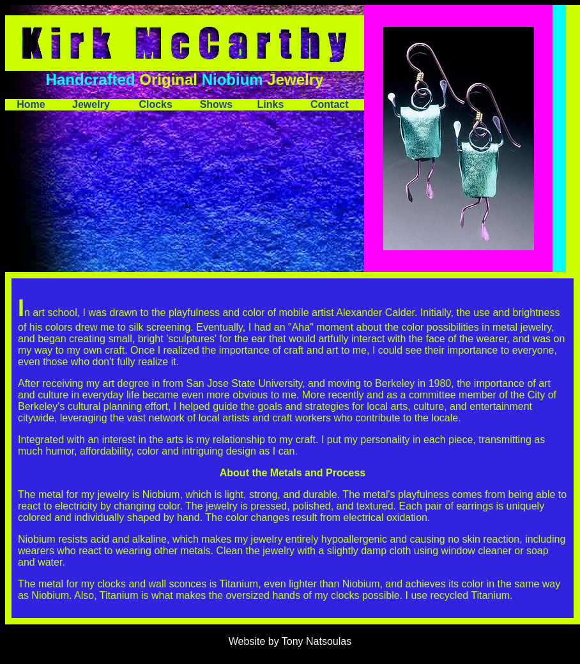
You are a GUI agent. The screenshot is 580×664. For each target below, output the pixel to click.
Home (31, 104)
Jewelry (91, 104)
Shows (216, 104)
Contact (329, 104)
